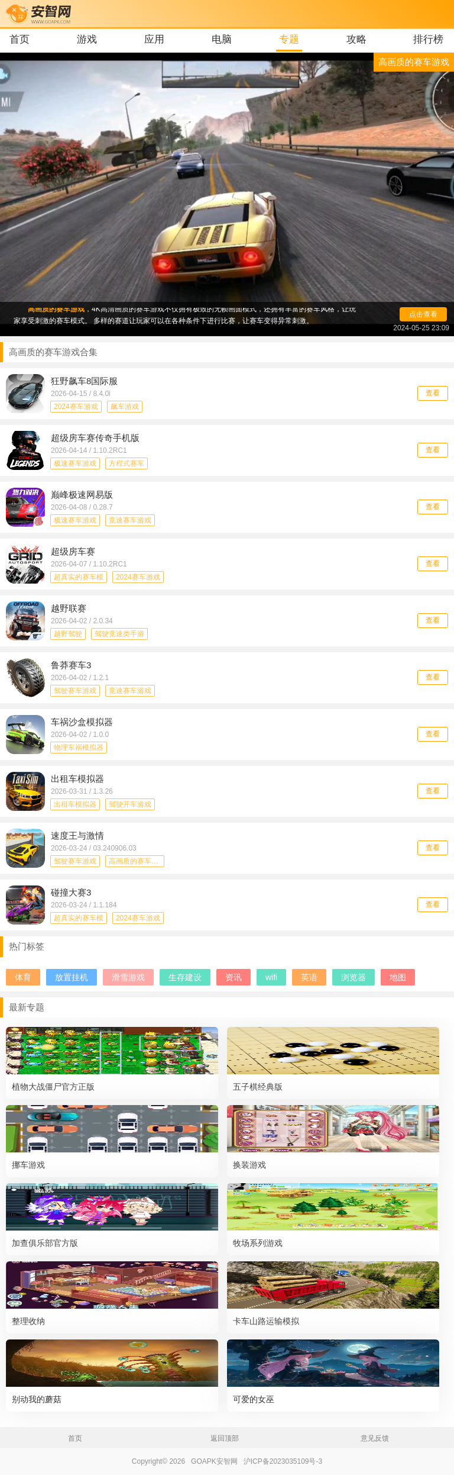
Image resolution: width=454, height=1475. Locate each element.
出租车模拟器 (75, 804)
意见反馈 (375, 1438)
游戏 (87, 39)
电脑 (222, 39)
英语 (309, 977)
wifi (271, 977)
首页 (19, 39)
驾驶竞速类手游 (119, 634)
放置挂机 (71, 977)
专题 (289, 39)
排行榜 (428, 39)
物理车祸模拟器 (78, 747)
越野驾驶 (68, 634)
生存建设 (185, 977)
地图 (398, 977)
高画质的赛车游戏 (136, 861)
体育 (23, 977)
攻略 (356, 39)
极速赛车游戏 (75, 463)
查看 (433, 393)
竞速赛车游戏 (130, 520)
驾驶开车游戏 (130, 804)
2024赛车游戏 (76, 406)
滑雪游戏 (128, 977)
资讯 (233, 977)
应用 (154, 39)
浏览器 (353, 977)
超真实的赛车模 (78, 577)
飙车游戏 (125, 406)
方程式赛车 (126, 463)
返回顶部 (224, 1438)
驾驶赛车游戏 (75, 691)
